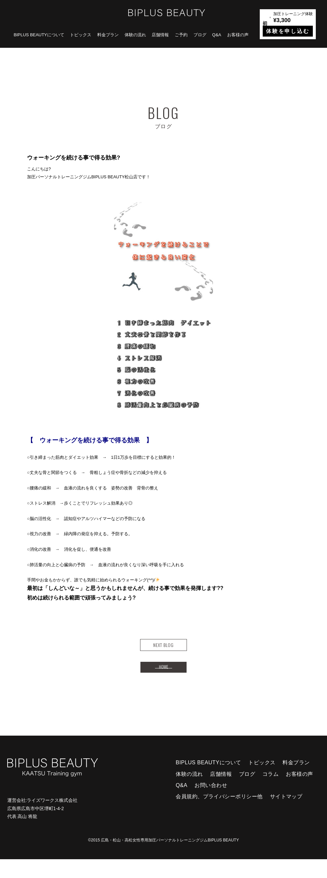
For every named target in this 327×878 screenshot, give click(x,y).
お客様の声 (238, 34)
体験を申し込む (288, 31)
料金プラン (108, 34)
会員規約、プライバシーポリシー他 (219, 815)
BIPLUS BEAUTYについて (39, 34)
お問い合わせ (210, 804)
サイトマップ (286, 815)
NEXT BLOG (164, 649)
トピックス (80, 34)
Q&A (216, 34)
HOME (163, 682)
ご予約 (181, 34)
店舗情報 (160, 34)
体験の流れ (135, 34)
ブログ (199, 34)
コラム (270, 793)
